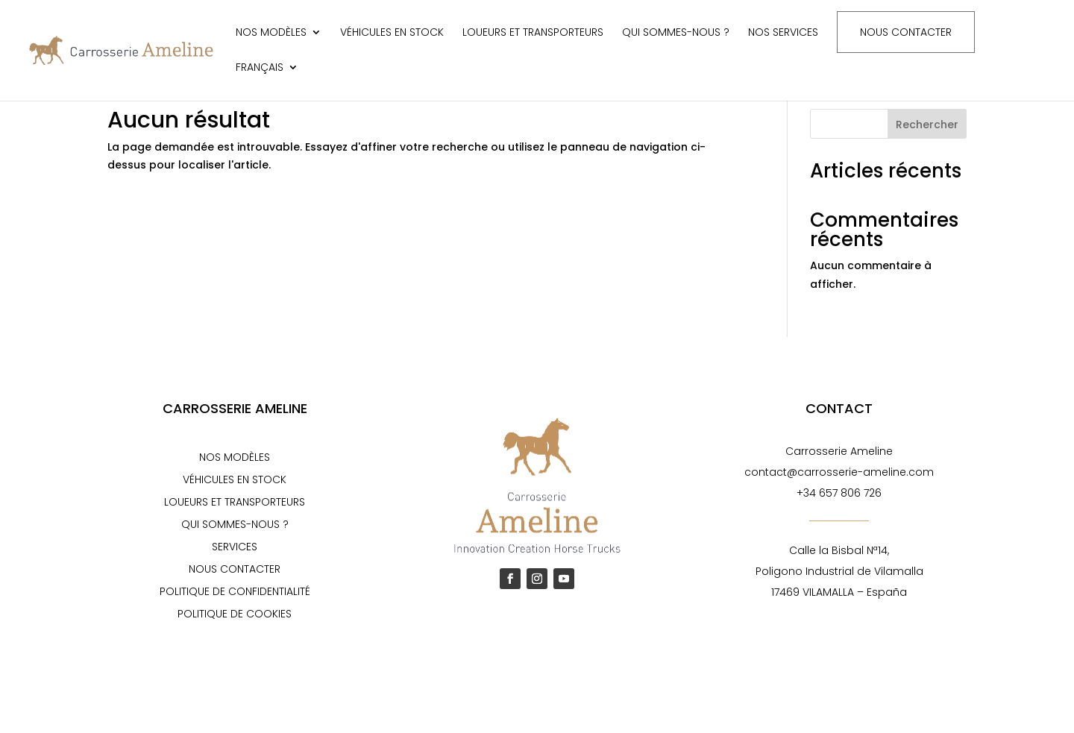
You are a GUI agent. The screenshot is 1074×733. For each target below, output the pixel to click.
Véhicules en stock (392, 33)
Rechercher (927, 124)
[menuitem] (267, 79)
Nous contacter (906, 32)
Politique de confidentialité (235, 592)
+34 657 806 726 (839, 492)
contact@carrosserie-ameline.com (839, 472)
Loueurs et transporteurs (532, 33)
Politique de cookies (235, 614)
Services (234, 547)
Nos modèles (271, 33)
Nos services (783, 33)
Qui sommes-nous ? (675, 33)
